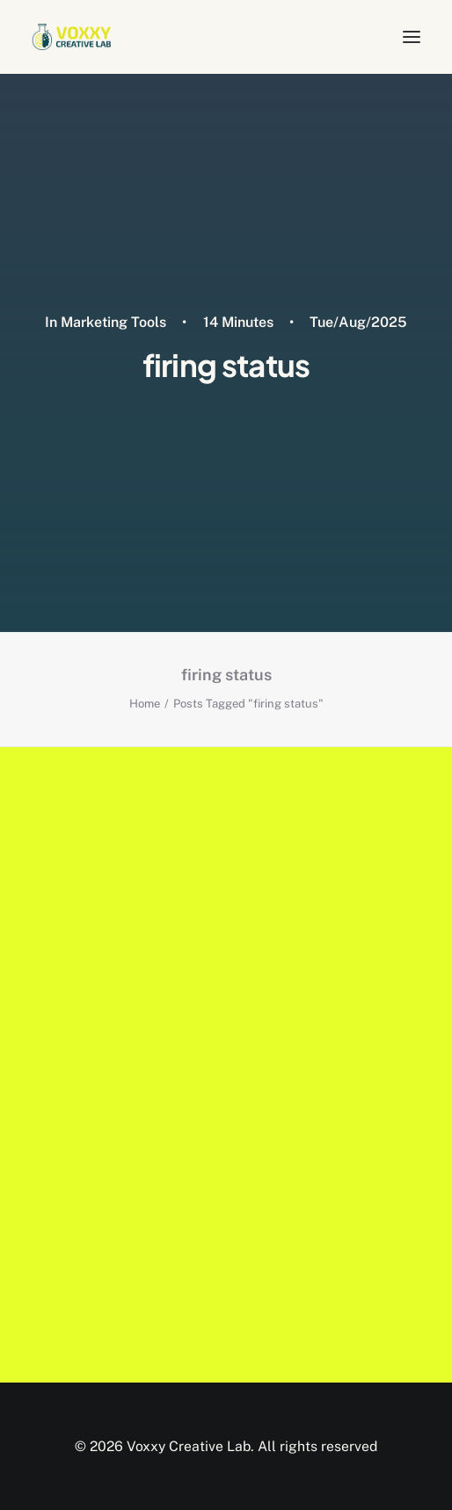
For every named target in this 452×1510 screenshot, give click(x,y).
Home (144, 703)
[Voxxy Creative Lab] (71, 37)
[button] (411, 37)
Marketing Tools (113, 322)
